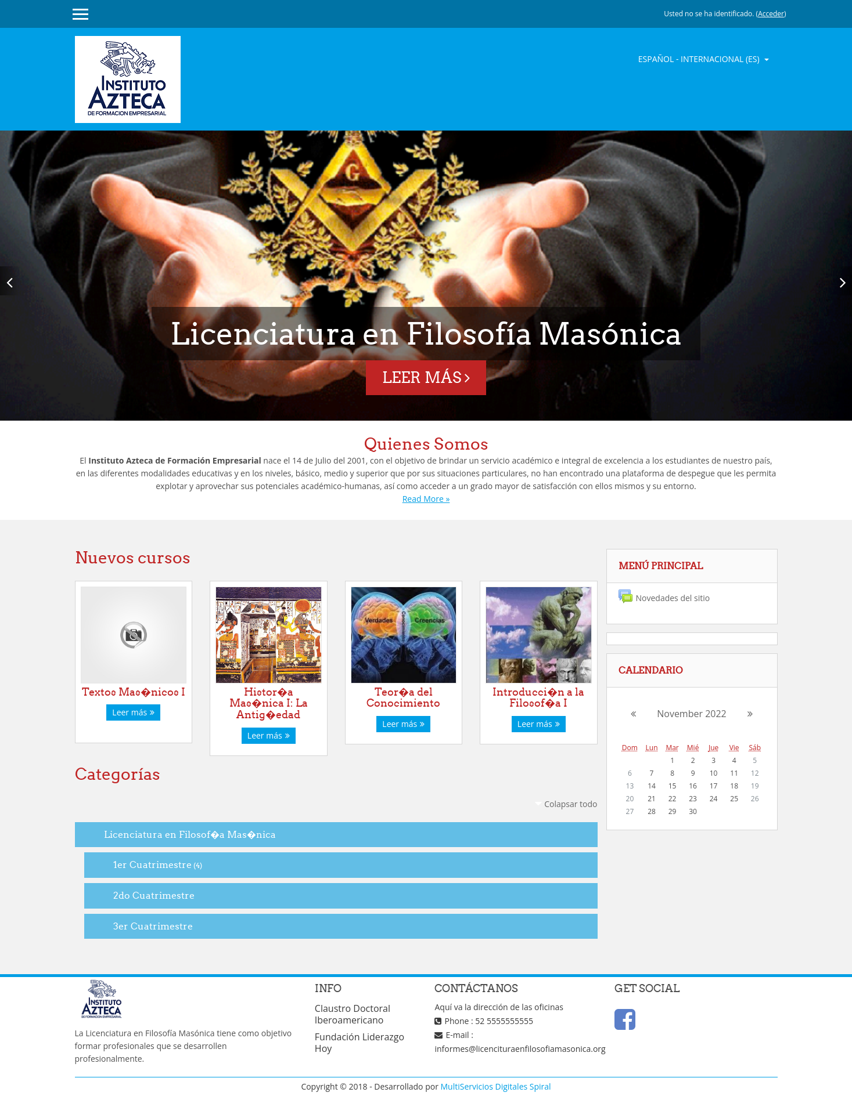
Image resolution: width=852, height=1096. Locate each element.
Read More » (426, 498)
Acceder (771, 14)
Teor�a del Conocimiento (403, 697)
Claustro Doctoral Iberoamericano (352, 1014)
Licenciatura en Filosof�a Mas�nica (190, 834)
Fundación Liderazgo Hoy (359, 1042)
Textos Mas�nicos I (133, 692)
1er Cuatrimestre (152, 864)
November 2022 (692, 713)
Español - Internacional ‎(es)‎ (700, 58)
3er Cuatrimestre (153, 926)
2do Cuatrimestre (154, 895)
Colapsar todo (570, 803)
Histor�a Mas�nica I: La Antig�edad (268, 703)
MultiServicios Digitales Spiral (496, 1086)
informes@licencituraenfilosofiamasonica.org (519, 1048)
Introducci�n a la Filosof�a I (538, 697)
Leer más (426, 377)
